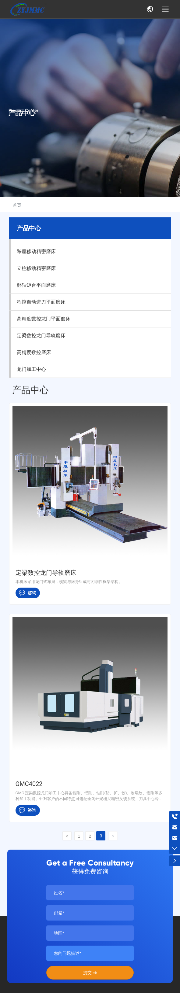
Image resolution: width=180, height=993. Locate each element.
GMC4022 (29, 784)
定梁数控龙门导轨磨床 (46, 572)
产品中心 (22, 113)
